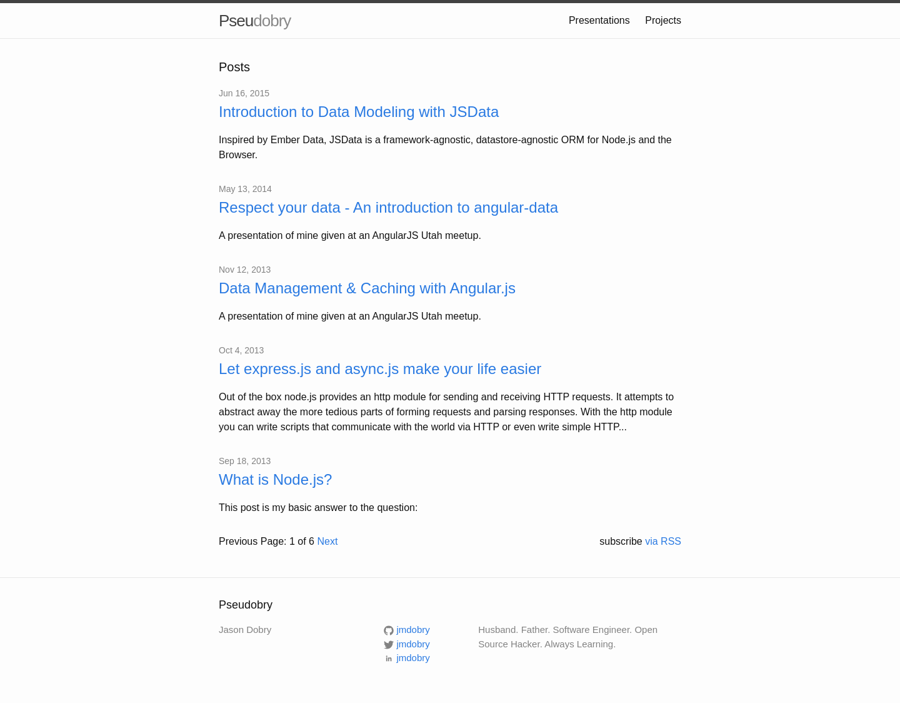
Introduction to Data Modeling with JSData (359, 111)
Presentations (599, 20)
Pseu (255, 20)
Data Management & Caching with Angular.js (367, 288)
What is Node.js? (275, 479)
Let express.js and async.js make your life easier (380, 368)
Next (327, 541)
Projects (663, 20)
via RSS (663, 541)
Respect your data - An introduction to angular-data (388, 207)
